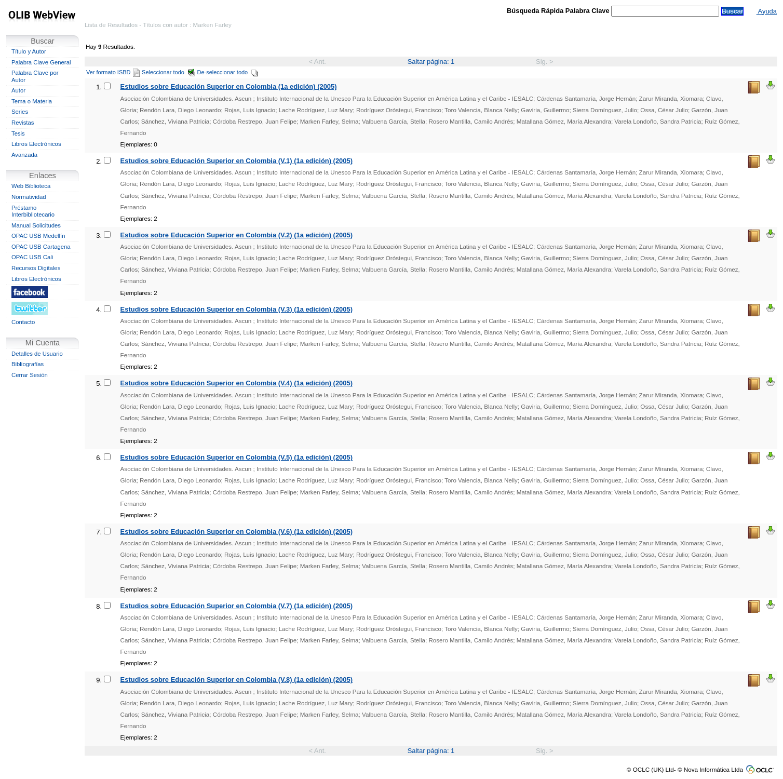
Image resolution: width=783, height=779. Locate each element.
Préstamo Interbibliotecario (33, 211)
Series (19, 112)
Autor (18, 90)
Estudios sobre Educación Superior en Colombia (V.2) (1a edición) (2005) (236, 235)
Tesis (18, 133)
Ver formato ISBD (113, 72)
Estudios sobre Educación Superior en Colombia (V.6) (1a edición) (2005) (236, 531)
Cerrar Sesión (29, 375)
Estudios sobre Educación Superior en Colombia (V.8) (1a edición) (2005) (236, 679)
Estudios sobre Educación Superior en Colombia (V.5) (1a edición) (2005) (236, 457)
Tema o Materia (31, 101)
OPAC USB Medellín (38, 236)
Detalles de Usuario (37, 354)
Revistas (22, 122)
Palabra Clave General (41, 62)
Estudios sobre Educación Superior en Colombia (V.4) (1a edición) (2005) (236, 383)
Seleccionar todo (168, 72)
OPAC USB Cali (32, 257)
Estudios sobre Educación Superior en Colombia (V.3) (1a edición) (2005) (236, 309)
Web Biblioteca (30, 186)
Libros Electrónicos (36, 144)
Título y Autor (28, 51)
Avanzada (24, 155)
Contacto (23, 322)
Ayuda (767, 11)
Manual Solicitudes (36, 225)
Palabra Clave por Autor (35, 76)
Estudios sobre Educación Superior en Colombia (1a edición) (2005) (228, 86)
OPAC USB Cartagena (41, 247)
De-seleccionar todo (228, 72)
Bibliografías (27, 364)
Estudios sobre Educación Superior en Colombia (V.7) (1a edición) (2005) (236, 606)
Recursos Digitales (35, 268)
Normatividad (28, 197)
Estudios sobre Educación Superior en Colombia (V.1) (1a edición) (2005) (236, 161)
